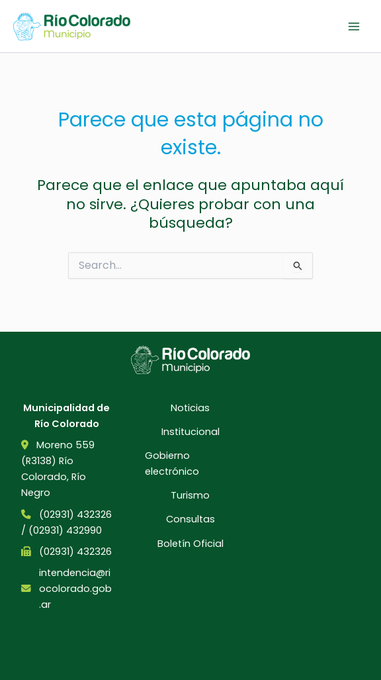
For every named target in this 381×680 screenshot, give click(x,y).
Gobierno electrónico (172, 463)
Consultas (190, 519)
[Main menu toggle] (354, 26)
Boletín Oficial (190, 543)
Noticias (190, 407)
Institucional (190, 431)
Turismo (190, 495)
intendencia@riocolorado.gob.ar (75, 588)
